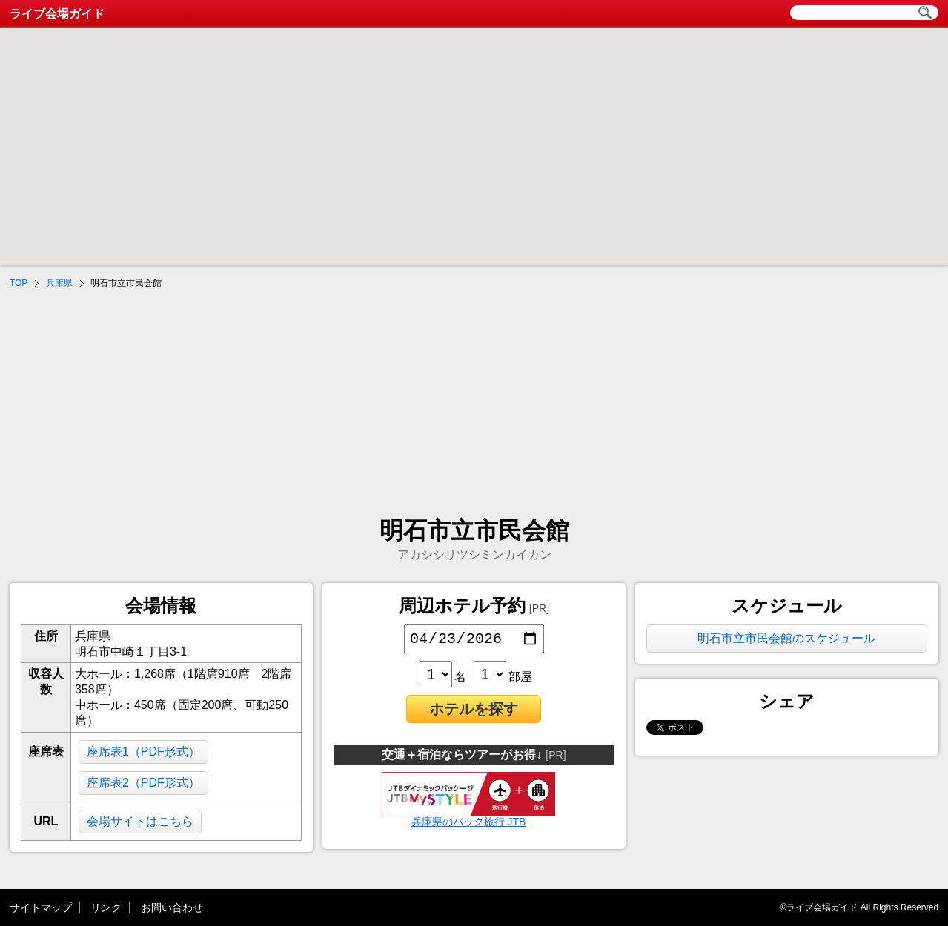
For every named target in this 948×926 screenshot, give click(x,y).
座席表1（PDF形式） (143, 751)
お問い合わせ (172, 907)
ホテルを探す (473, 712)
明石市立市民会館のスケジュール (786, 638)
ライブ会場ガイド (57, 13)
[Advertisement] (474, 404)
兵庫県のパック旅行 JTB (468, 819)
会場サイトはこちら (140, 821)
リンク (106, 907)
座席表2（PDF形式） (143, 782)
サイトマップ (41, 907)
